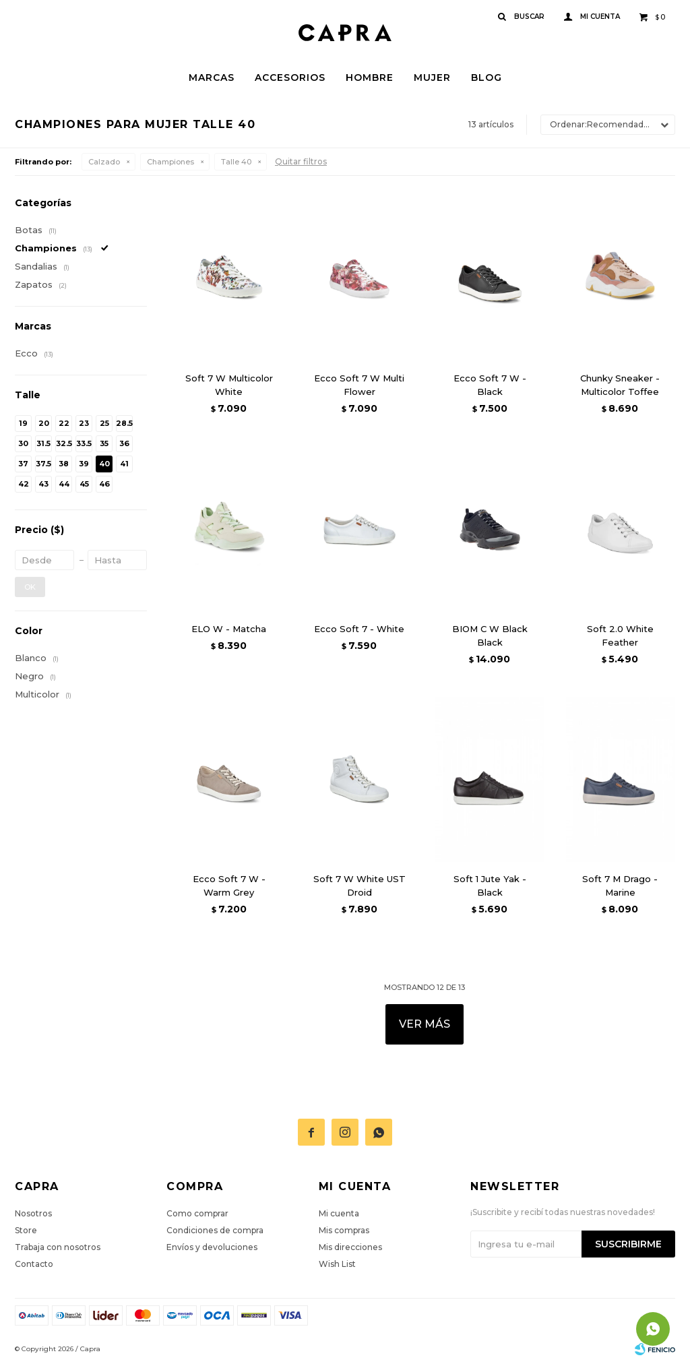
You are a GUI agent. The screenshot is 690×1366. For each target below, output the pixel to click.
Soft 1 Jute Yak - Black (489, 885)
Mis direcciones (350, 1247)
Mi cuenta (339, 1213)
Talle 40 (236, 161)
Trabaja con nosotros (57, 1247)
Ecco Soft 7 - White (359, 628)
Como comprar (197, 1213)
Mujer (432, 77)
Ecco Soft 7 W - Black (489, 385)
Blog (486, 77)
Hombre (370, 77)
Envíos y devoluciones (211, 1247)
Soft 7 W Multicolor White (229, 385)
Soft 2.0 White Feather (620, 635)
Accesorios (290, 77)
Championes (170, 161)
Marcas (211, 77)
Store (26, 1230)
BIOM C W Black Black (490, 635)
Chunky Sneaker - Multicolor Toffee (620, 385)
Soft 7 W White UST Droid (359, 885)
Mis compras (344, 1230)
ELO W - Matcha (228, 628)
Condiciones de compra (214, 1230)
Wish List (337, 1264)
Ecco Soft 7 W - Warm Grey (229, 885)
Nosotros (33, 1213)
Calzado (104, 161)
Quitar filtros (301, 161)
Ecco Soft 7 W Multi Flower (359, 385)
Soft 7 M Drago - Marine (620, 885)
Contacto (34, 1264)
